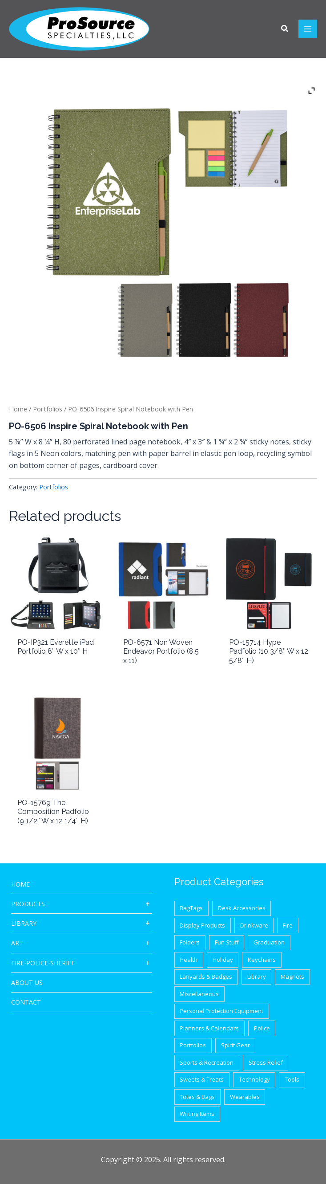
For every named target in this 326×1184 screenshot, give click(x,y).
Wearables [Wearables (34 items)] (245, 1097)
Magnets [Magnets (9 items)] (292, 976)
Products (28, 903)
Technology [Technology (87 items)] (254, 1079)
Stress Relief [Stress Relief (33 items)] (266, 1062)
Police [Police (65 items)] (262, 1028)
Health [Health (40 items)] (188, 960)
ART (17, 943)
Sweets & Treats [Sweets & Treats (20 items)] (202, 1079)
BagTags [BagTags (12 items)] (191, 908)
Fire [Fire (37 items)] (288, 925)
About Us (27, 982)
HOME (20, 884)
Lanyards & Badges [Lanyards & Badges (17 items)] (206, 976)
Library (23, 923)
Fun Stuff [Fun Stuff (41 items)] (227, 942)
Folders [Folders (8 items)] (190, 942)
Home (18, 408)
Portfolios (47, 408)
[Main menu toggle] (307, 29)
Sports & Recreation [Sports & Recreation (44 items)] (206, 1062)
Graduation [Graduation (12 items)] (269, 942)
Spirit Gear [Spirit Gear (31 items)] (235, 1045)
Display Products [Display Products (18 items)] (202, 925)
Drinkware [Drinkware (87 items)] (254, 925)
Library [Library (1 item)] (256, 976)
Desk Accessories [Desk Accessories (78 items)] (242, 908)
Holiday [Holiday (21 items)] (223, 960)
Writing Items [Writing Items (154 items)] (197, 1114)
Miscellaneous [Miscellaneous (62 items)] (199, 994)
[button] (285, 29)
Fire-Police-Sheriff (43, 963)
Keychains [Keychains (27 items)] (262, 960)
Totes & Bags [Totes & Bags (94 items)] (197, 1097)
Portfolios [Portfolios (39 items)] (193, 1045)
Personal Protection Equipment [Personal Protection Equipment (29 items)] (221, 1011)
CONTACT (26, 1002)
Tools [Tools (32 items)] (292, 1079)
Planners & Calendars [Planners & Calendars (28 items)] (209, 1028)
